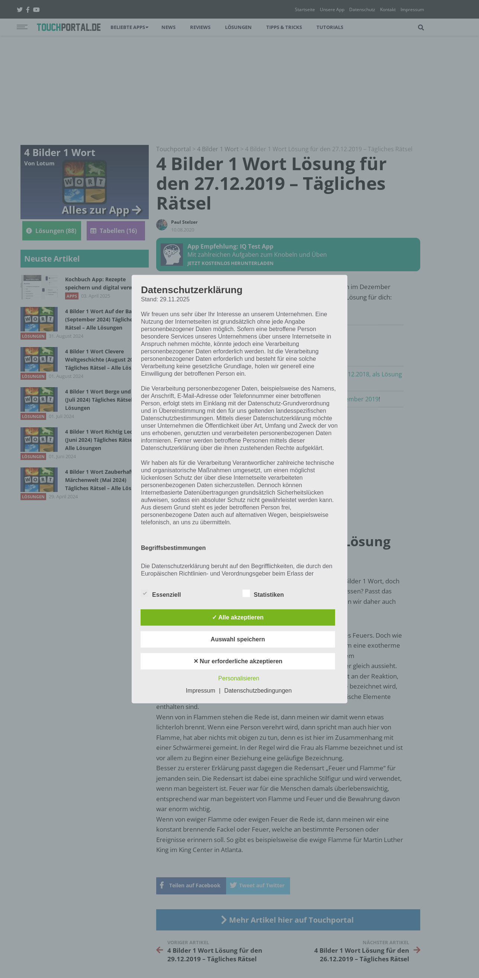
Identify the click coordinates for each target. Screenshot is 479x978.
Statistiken (263, 593)
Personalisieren (238, 678)
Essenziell (161, 593)
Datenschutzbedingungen (258, 690)
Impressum (200, 690)
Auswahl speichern (238, 639)
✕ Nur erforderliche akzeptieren (238, 661)
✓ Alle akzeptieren (238, 617)
